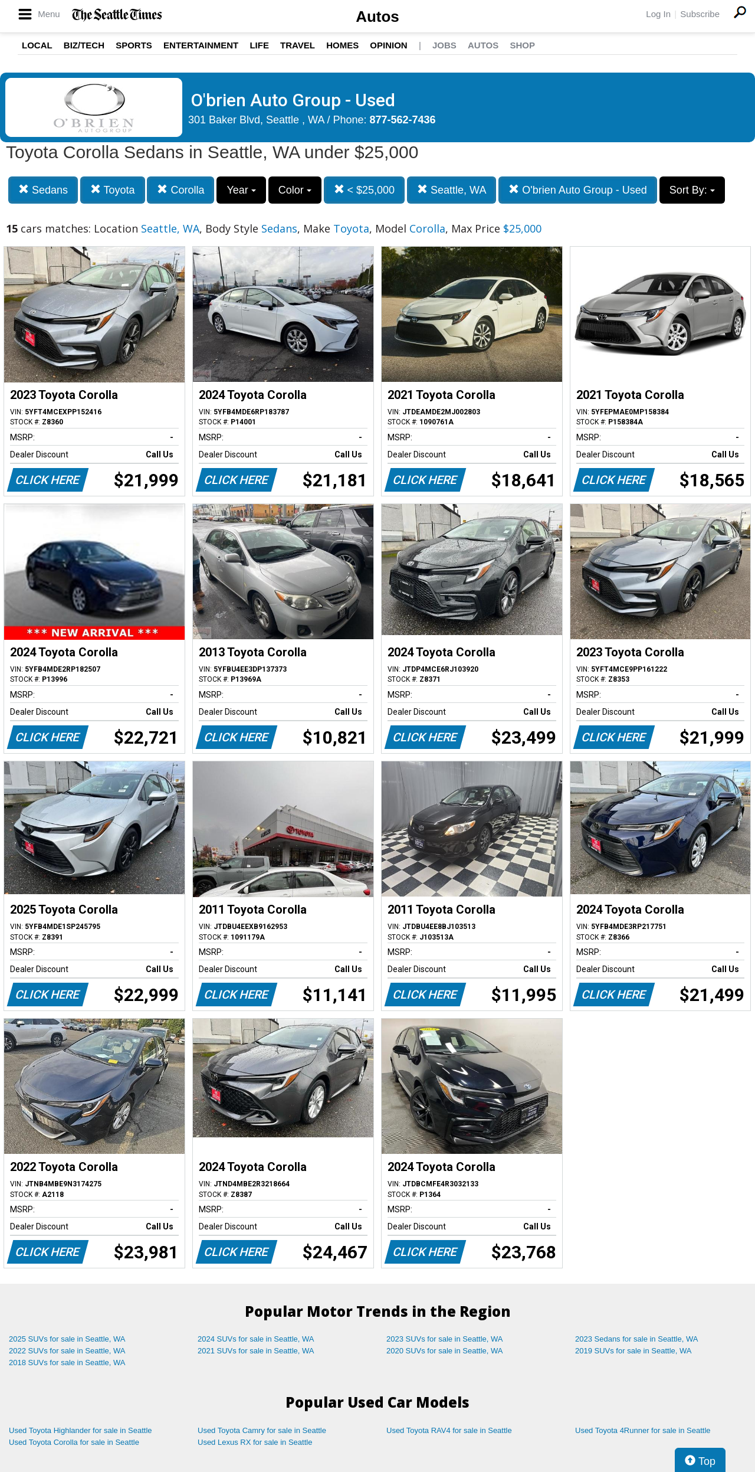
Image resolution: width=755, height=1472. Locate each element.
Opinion (388, 45)
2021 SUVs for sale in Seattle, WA (256, 1350)
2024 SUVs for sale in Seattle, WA (256, 1338)
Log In (658, 14)
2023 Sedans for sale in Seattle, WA (636, 1338)
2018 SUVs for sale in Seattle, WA (67, 1362)
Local (37, 45)
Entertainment (200, 45)
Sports (134, 45)
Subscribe (700, 14)
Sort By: (692, 190)
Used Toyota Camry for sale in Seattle (262, 1430)
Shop (522, 45)
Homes (342, 45)
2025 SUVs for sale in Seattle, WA (67, 1338)
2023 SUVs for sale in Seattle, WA (444, 1338)
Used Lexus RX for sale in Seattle (255, 1442)
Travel (297, 45)
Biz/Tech (84, 45)
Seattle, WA (451, 190)
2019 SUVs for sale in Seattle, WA (633, 1350)
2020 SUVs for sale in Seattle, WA (444, 1350)
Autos (377, 16)
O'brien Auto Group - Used (577, 190)
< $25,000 (364, 190)
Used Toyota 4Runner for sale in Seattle (643, 1430)
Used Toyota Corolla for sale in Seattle (74, 1442)
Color (294, 190)
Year (240, 190)
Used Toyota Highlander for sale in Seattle (80, 1430)
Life (259, 45)
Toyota (112, 190)
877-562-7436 (403, 120)
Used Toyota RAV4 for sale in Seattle (449, 1430)
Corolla (180, 190)
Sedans (43, 190)
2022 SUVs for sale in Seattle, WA (67, 1350)
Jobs (444, 45)
